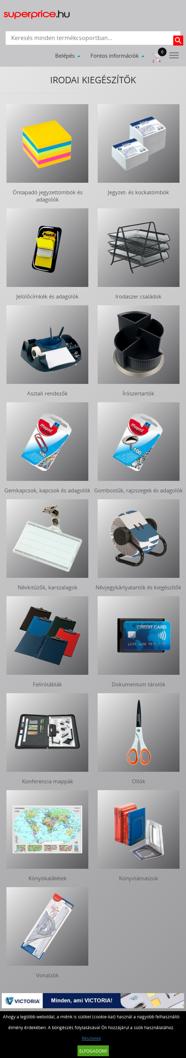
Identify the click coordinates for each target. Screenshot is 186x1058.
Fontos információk (114, 55)
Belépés (65, 55)
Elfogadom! (93, 1051)
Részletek (91, 1038)
